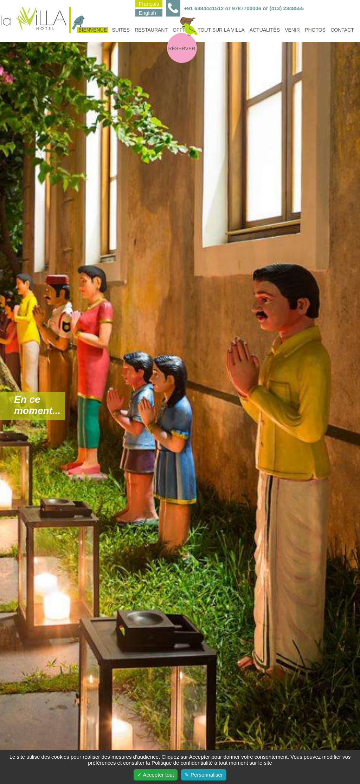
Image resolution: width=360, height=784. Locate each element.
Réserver (181, 48)
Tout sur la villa (221, 30)
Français (149, 4)
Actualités (265, 30)
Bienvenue (92, 30)
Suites (121, 30)
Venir (292, 30)
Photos (315, 30)
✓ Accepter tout (155, 775)
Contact (342, 30)
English (147, 13)
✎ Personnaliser (204, 775)
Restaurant (151, 30)
